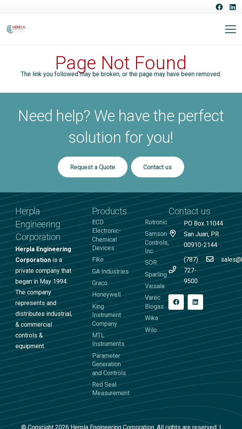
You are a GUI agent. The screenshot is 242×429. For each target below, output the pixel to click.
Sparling (156, 274)
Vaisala (155, 286)
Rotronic (156, 222)
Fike (98, 259)
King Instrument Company (106, 315)
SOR (151, 262)
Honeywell (106, 294)
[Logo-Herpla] (16, 29)
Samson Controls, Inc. (157, 242)
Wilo (151, 330)
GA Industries (110, 271)
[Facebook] (219, 6)
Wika (151, 318)
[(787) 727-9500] (176, 270)
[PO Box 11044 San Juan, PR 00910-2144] (176, 234)
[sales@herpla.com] (213, 259)
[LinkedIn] (233, 6)
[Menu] (230, 29)
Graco (100, 283)
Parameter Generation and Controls (109, 364)
